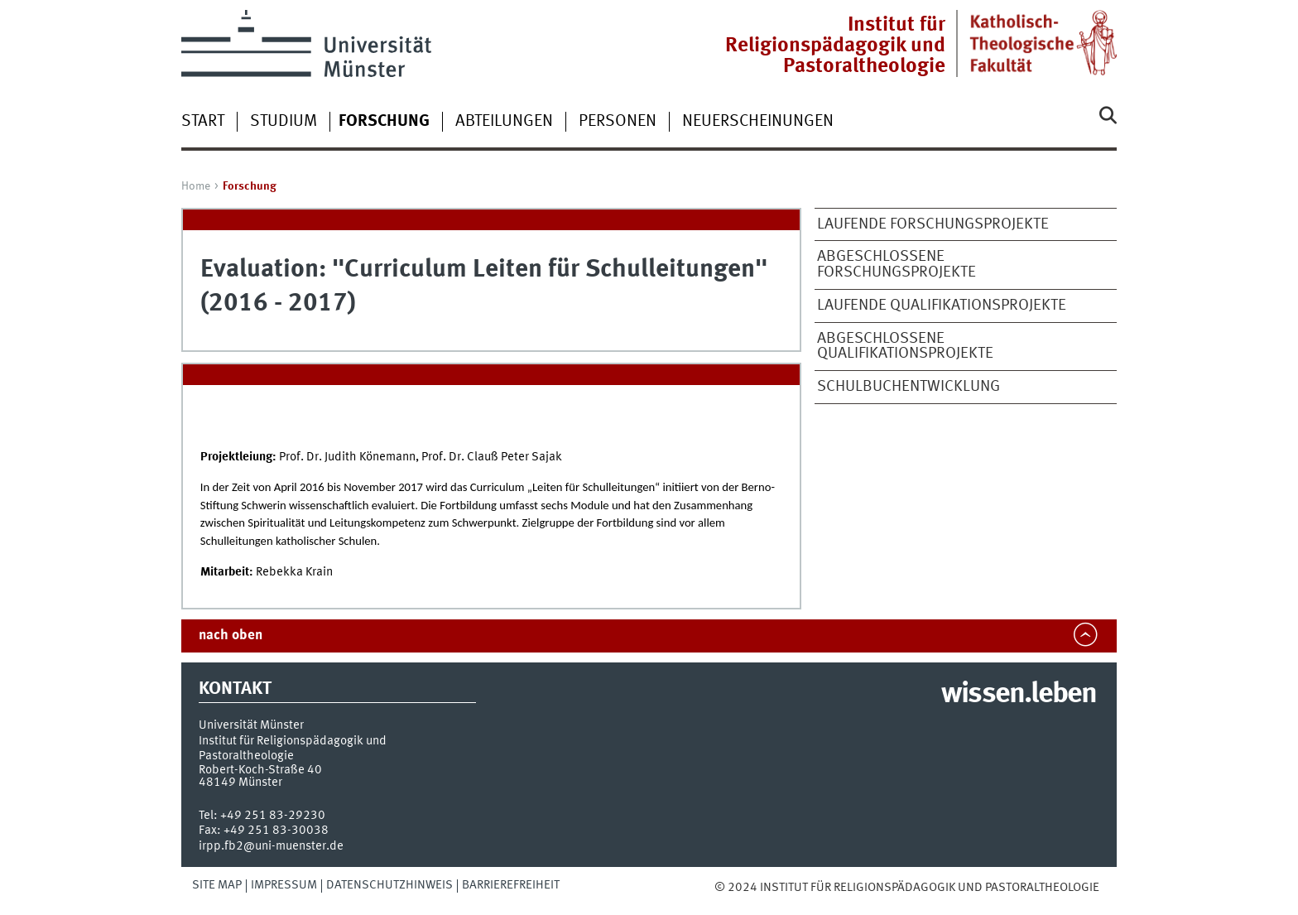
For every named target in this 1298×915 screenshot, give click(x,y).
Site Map (217, 885)
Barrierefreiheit (511, 885)
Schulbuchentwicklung (908, 386)
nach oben (230, 635)
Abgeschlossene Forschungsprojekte (896, 264)
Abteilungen (504, 121)
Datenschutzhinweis (389, 885)
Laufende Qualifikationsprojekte (941, 305)
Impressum (284, 885)
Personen (617, 121)
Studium (283, 121)
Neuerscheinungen (758, 121)
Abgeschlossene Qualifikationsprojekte (905, 346)
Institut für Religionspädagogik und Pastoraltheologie (835, 46)
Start (202, 121)
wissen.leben (1018, 695)
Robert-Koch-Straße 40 (260, 770)
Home (195, 186)
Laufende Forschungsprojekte (933, 224)
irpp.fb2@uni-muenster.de (271, 846)
